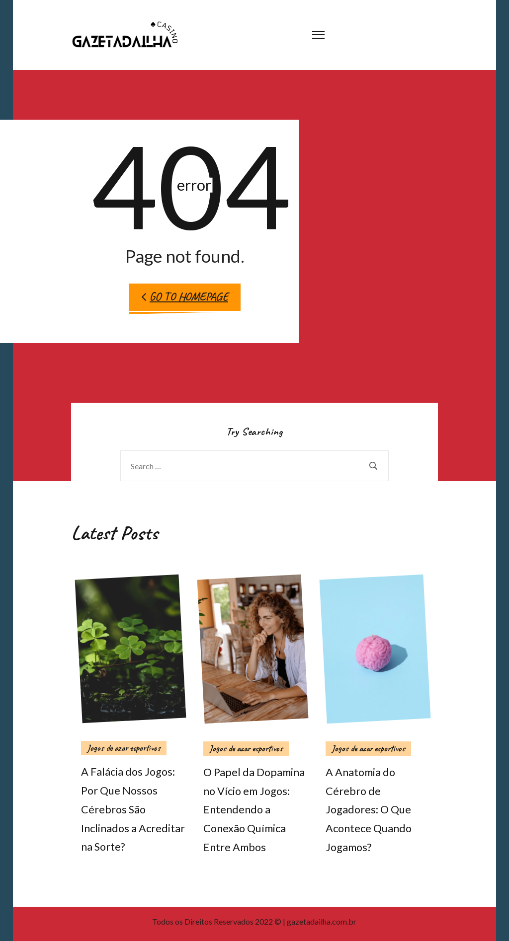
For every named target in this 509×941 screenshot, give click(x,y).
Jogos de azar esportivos (124, 747)
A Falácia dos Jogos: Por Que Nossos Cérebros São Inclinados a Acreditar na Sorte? (133, 809)
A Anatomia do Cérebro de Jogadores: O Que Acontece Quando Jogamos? (369, 810)
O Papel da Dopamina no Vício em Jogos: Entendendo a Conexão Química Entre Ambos (254, 810)
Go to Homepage (185, 297)
